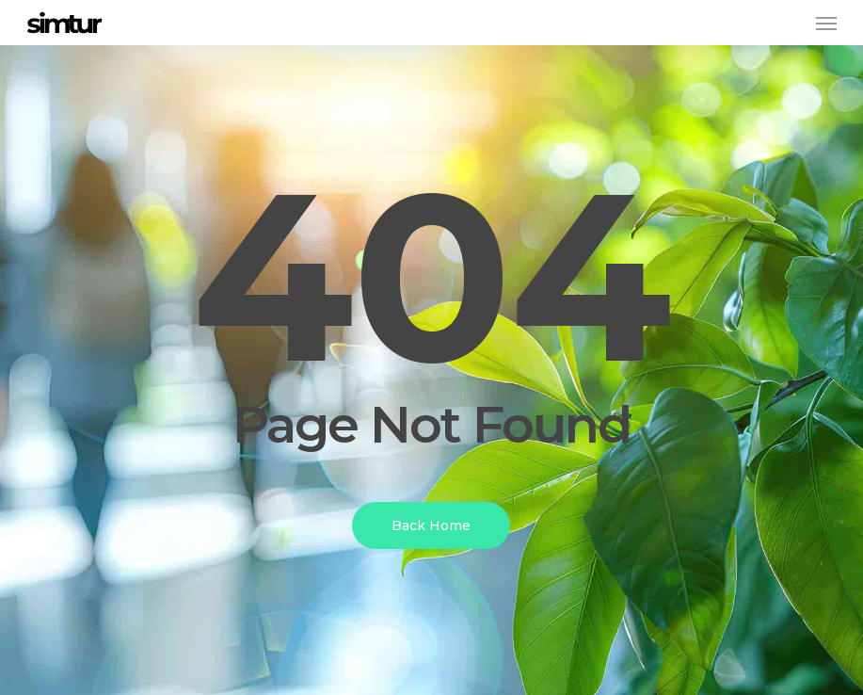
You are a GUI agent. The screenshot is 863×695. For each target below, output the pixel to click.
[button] (826, 22)
